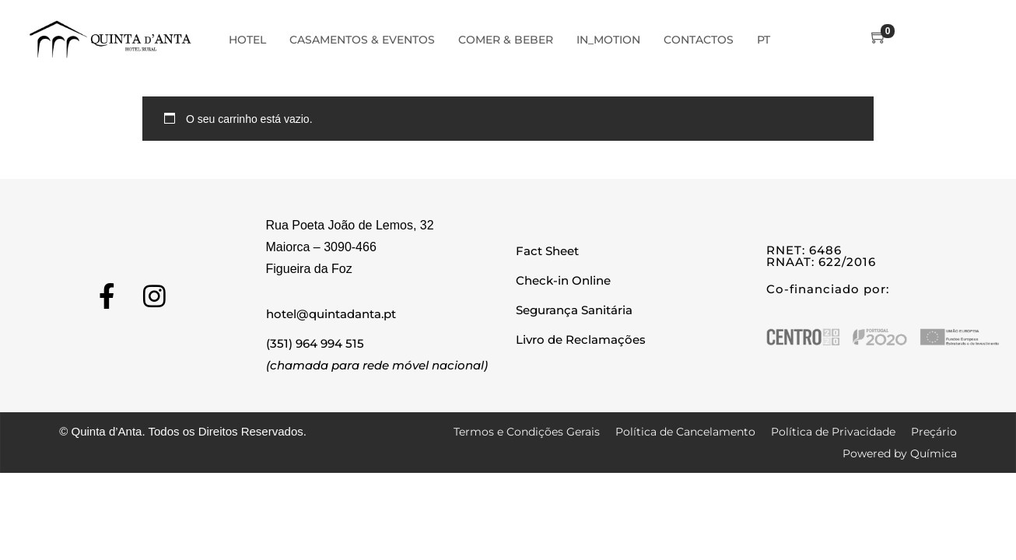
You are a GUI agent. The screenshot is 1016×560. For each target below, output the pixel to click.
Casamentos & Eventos (362, 40)
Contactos (699, 40)
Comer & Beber (505, 40)
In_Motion (608, 40)
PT (763, 40)
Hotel (247, 40)
